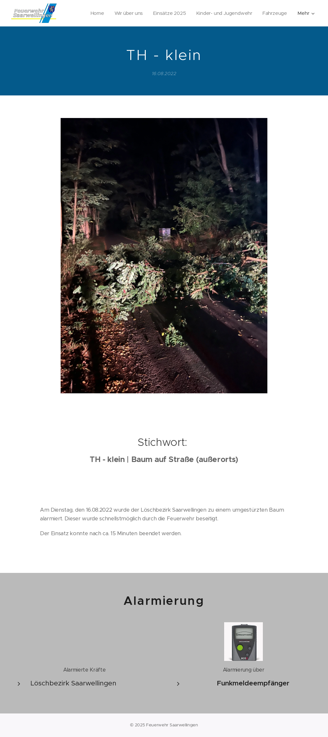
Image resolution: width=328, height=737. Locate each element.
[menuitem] (95, 13)
